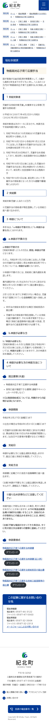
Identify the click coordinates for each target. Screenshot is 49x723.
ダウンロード (12, 552)
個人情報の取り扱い (15, 692)
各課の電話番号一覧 (24, 709)
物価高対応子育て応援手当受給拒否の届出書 (23, 570)
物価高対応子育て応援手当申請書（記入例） (22, 559)
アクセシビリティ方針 (37, 692)
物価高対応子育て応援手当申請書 (18, 548)
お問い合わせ (12, 698)
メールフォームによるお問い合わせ (23, 627)
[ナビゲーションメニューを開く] (44, 5)
